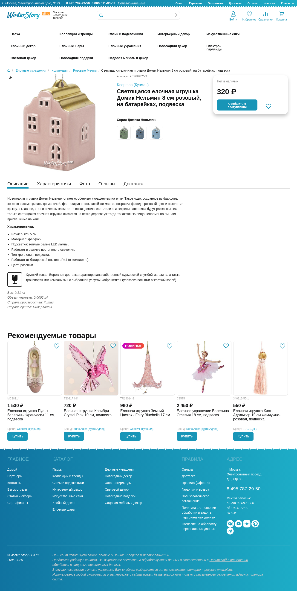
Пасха (56, 469)
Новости (269, 3)
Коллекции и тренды (67, 476)
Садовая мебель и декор (123, 503)
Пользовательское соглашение (195, 498)
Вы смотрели (17, 489)
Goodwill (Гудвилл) (29, 429)
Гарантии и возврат (196, 489)
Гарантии (195, 3)
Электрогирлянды (118, 483)
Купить (17, 436)
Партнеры (14, 476)
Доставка (235, 3)
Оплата (252, 3)
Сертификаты (17, 503)
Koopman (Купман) (133, 85)
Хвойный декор (63, 503)
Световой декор (117, 489)
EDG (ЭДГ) (250, 429)
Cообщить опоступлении (237, 105)
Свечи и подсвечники (68, 483)
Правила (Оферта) (196, 483)
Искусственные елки (67, 496)
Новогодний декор (118, 476)
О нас (179, 3)
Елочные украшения (120, 469)
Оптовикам (215, 3)
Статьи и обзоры (19, 496)
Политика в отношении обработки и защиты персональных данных (199, 512)
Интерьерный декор (67, 489)
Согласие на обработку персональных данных (199, 526)
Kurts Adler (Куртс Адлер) (89, 429)
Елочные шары (63, 509)
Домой (12, 469)
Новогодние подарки (120, 496)
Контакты (287, 3)
